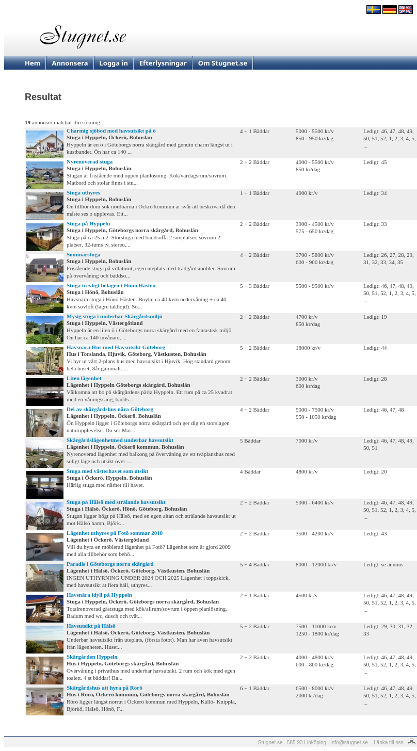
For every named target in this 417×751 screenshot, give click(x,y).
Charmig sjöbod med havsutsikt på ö (111, 130)
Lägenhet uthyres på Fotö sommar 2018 (115, 533)
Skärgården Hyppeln (92, 657)
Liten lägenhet (84, 378)
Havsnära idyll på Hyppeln (99, 595)
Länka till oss (389, 742)
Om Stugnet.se (223, 63)
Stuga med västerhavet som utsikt (107, 471)
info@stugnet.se (349, 742)
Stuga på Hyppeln (88, 223)
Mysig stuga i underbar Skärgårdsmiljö (115, 316)
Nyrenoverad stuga (90, 161)
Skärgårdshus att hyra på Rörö (104, 687)
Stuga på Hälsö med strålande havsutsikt (116, 502)
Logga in (114, 63)
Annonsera (70, 63)
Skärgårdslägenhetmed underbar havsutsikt (120, 440)
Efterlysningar (163, 63)
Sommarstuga (83, 254)
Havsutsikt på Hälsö (91, 626)
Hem (32, 63)
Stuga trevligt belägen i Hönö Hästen (111, 285)
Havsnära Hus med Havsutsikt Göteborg (116, 347)
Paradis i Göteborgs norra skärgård (110, 564)
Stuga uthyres (83, 192)
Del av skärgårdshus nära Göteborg (110, 409)
